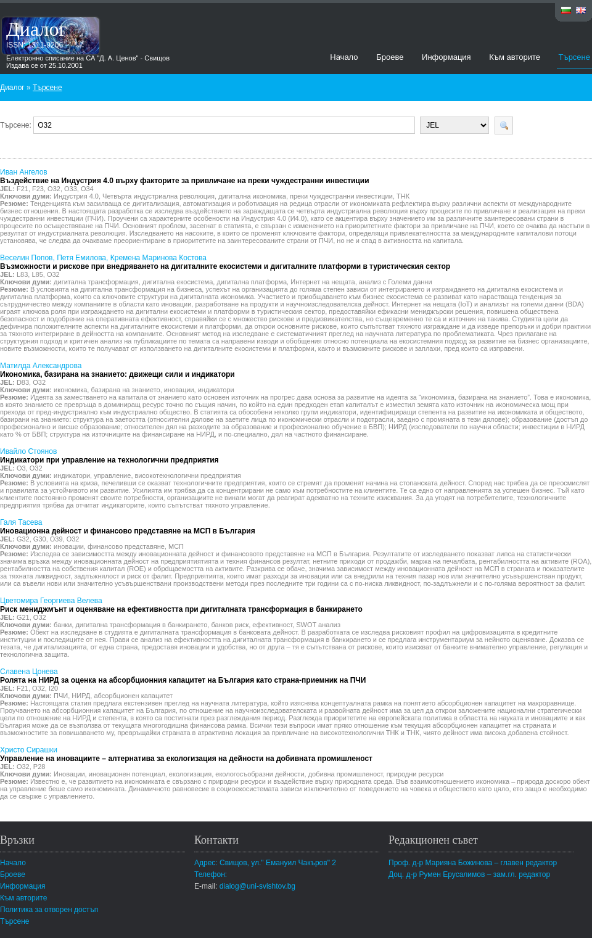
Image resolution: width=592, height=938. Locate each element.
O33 (70, 188)
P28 (39, 766)
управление (112, 475)
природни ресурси (415, 774)
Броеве (389, 57)
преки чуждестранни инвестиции (341, 196)
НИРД (81, 695)
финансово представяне (126, 546)
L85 (37, 274)
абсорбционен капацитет (133, 695)
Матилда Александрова (117, 370)
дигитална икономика (252, 196)
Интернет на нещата (322, 282)
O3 (21, 468)
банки (63, 624)
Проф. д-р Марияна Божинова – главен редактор (472, 862)
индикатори (216, 389)
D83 (23, 382)
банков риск (230, 624)
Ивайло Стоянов (109, 455)
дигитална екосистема (177, 282)
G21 (23, 617)
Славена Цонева (183, 676)
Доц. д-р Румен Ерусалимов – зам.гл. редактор (469, 874)
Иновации (69, 774)
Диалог (36, 29)
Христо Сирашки (186, 754)
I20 (53, 688)
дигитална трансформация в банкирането (141, 624)
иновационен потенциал (127, 774)
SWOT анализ (318, 624)
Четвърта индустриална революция (158, 196)
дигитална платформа (251, 282)
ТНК (403, 196)
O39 (56, 539)
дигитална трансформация (96, 282)
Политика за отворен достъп (49, 909)
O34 (87, 188)
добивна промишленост (345, 774)
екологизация (190, 774)
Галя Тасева (127, 526)
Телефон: (210, 874)
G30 (39, 539)
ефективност (272, 624)
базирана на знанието (125, 389)
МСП (176, 546)
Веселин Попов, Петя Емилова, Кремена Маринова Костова (225, 262)
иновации (179, 389)
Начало (344, 57)
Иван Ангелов (184, 176)
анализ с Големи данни (395, 282)
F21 (22, 188)
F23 (38, 188)
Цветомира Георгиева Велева (181, 605)
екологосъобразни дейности (259, 774)
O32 (53, 188)
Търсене (574, 57)
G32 (23, 539)
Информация (446, 57)
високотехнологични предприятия (188, 475)
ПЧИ (61, 695)
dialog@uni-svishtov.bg (257, 886)
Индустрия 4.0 (76, 196)
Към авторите (514, 57)
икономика (70, 389)
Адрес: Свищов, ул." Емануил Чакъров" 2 (265, 862)
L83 (22, 274)
